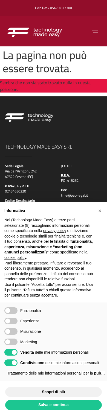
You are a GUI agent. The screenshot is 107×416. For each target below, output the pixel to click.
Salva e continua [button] (53, 405)
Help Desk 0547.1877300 (53, 8)
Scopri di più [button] (53, 392)
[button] (100, 210)
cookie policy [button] (15, 257)
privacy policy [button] (54, 230)
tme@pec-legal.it (74, 195)
